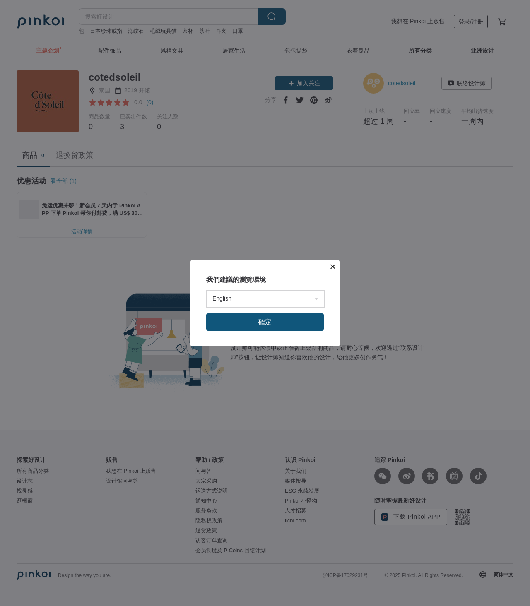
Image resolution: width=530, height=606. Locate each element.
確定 (265, 321)
